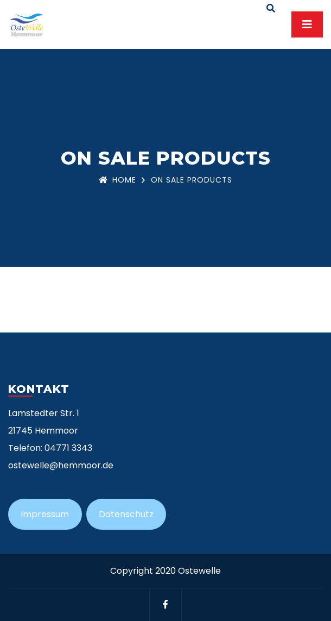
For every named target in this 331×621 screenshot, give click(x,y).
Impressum (45, 514)
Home (117, 179)
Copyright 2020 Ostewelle (165, 570)
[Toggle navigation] (307, 24)
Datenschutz (126, 514)
